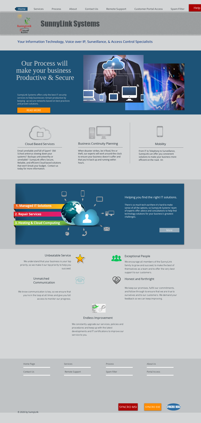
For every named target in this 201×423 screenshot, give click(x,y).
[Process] (115, 364)
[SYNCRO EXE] (152, 407)
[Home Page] (37, 364)
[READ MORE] (33, 110)
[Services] (77, 364)
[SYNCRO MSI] (128, 407)
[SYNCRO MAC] (173, 407)
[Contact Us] (33, 371)
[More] (169, 230)
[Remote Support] (73, 371)
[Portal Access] (156, 371)
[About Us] (157, 364)
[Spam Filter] (116, 371)
